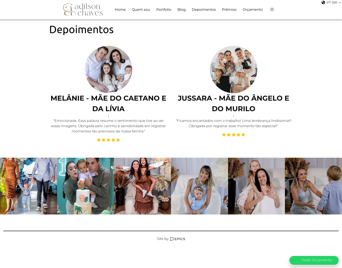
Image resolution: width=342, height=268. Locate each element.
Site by (171, 239)
